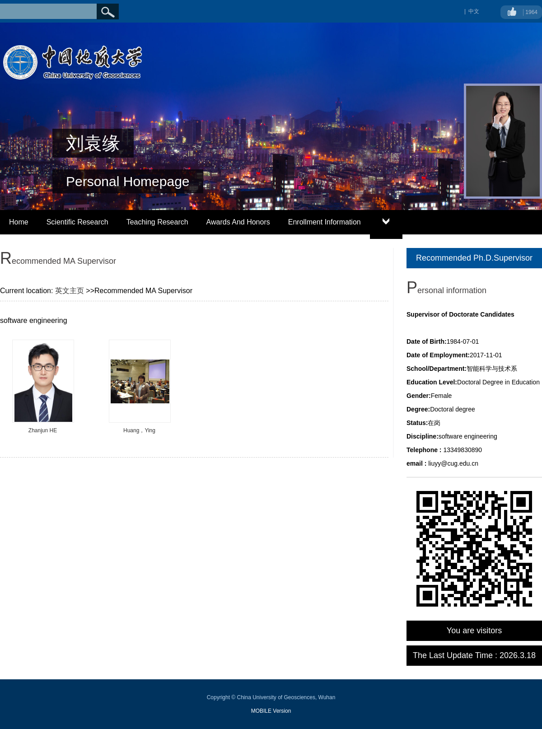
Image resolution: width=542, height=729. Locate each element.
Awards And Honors (238, 222)
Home (18, 222)
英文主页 (69, 290)
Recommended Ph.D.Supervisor (474, 257)
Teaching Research (157, 222)
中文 (473, 11)
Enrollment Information (324, 222)
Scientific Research (77, 222)
